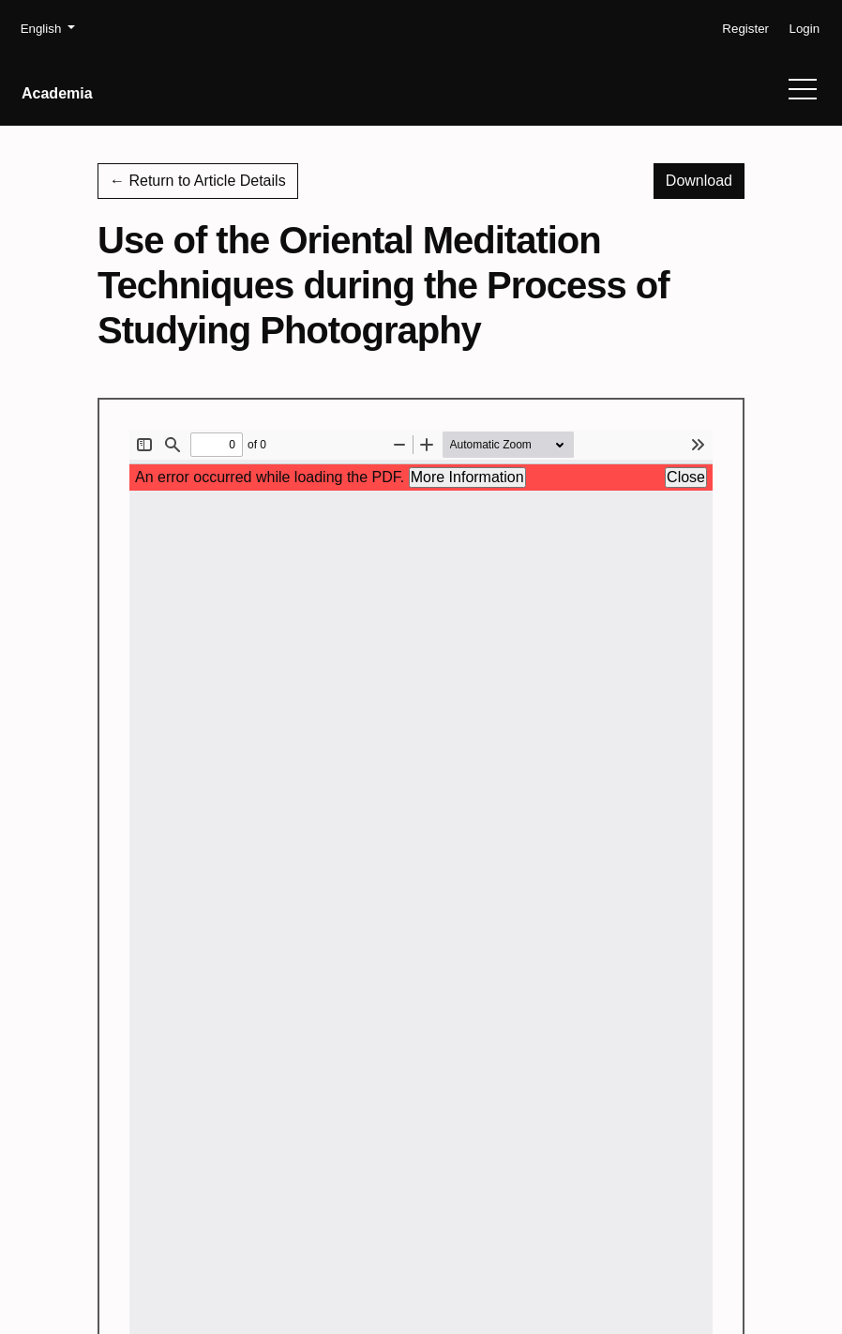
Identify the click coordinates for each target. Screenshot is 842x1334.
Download (705, 179)
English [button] (47, 27)
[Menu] (802, 94)
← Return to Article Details (198, 181)
